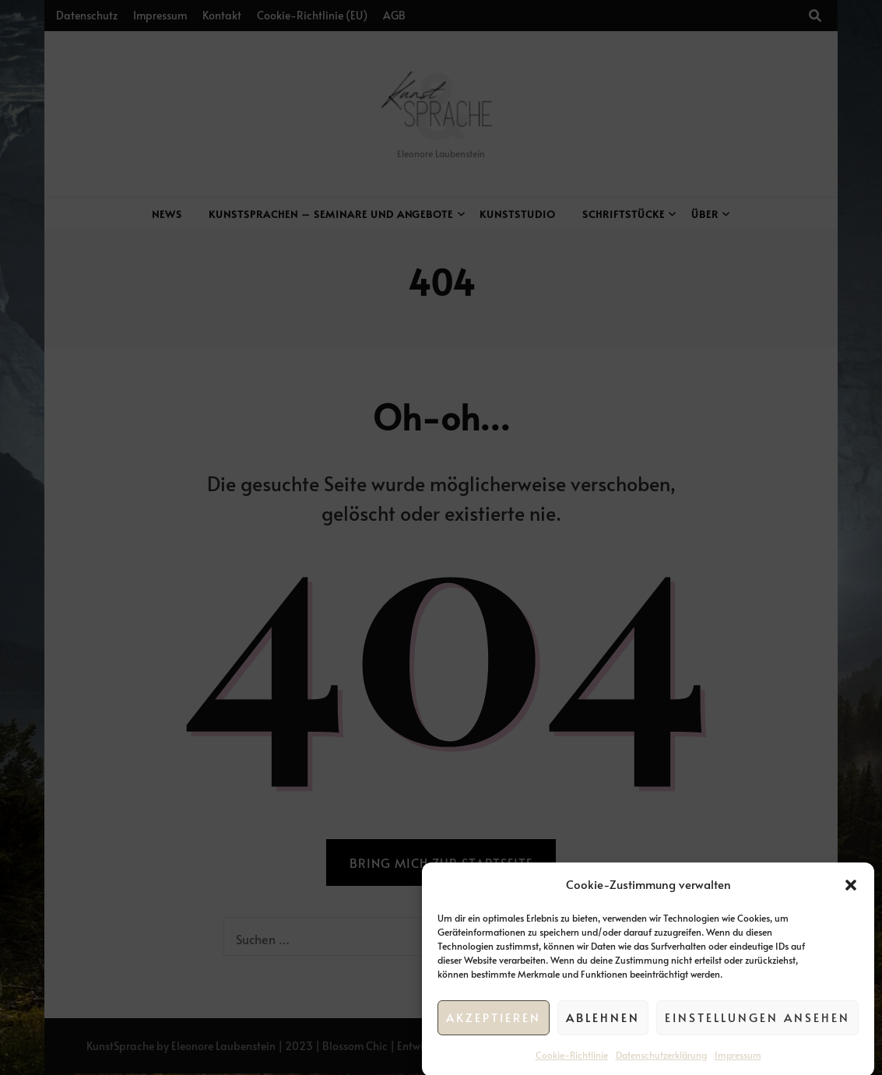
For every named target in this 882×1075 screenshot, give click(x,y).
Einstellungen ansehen (757, 1034)
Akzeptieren (493, 1034)
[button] (851, 901)
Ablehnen (603, 1034)
